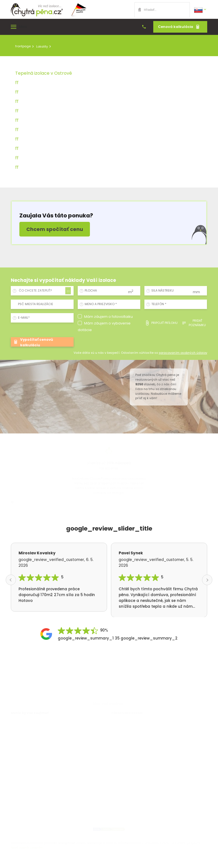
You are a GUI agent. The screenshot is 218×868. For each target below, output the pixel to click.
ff (17, 82)
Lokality (42, 46)
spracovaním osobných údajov (183, 353)
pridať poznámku (194, 323)
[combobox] (44, 291)
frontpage (23, 46)
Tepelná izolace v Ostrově (43, 73)
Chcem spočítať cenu (54, 229)
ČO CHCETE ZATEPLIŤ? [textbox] (35, 291)
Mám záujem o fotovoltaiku (108, 316)
